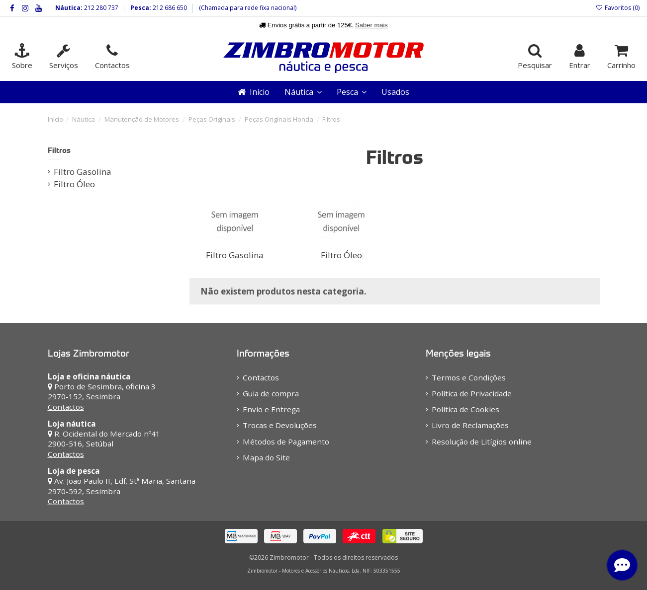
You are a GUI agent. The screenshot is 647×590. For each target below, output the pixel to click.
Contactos (66, 407)
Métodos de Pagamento (286, 441)
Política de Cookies (465, 409)
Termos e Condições (469, 377)
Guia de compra (271, 393)
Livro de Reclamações (470, 425)
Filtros (59, 150)
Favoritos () (618, 7)
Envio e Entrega (271, 409)
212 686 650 (169, 7)
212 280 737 (100, 7)
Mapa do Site (266, 457)
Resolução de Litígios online (482, 441)
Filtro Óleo (341, 255)
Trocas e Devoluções (280, 425)
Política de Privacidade (472, 393)
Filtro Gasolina (235, 255)
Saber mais (371, 25)
